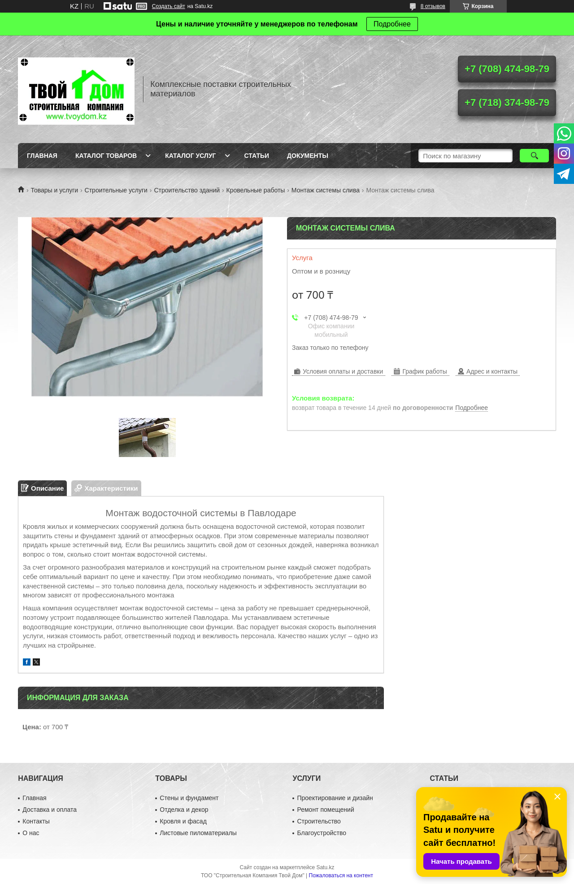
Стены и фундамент (189, 797)
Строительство (318, 821)
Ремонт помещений (325, 809)
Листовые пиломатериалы (198, 832)
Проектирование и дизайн (335, 797)
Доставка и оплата (49, 809)
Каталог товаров (106, 155)
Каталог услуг (190, 155)
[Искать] (534, 155)
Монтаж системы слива (325, 190)
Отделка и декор (184, 809)
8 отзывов (433, 6)
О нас (30, 832)
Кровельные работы (255, 190)
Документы (307, 155)
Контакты (35, 821)
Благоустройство (321, 832)
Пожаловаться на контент (341, 875)
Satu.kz (325, 867)
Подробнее (392, 24)
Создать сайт (168, 6)
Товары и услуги (54, 190)
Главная (42, 155)
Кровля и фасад (183, 821)
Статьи (257, 155)
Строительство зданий (187, 190)
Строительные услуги (116, 190)
